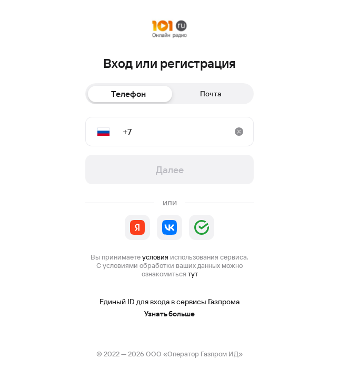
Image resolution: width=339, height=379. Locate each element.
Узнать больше (169, 314)
